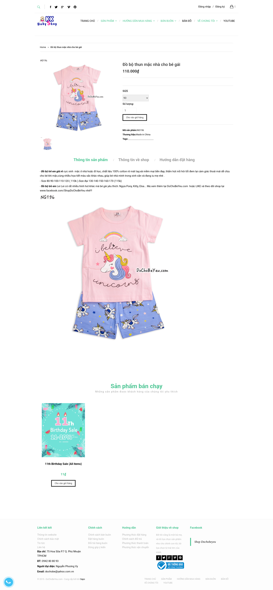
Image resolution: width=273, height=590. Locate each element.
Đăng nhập (204, 6)
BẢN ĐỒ (224, 579)
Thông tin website (47, 534)
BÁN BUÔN (168, 21)
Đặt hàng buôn (96, 539)
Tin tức (41, 543)
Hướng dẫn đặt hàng (177, 160)
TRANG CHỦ (150, 579)
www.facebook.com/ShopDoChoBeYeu (62, 190)
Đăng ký (220, 6)
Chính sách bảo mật (48, 539)
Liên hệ (41, 547)
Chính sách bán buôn (99, 534)
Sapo (82, 579)
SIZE (125, 91)
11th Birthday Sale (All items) (63, 465)
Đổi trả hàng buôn (97, 543)
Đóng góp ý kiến (97, 547)
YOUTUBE (168, 583)
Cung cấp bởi (70, 579)
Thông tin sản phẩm (91, 160)
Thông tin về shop (133, 160)
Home (43, 47)
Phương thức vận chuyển (135, 547)
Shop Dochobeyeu (205, 541)
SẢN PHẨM (109, 21)
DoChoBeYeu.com (177, 186)
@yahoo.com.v (63, 571)
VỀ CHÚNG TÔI (207, 21)
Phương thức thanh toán (135, 543)
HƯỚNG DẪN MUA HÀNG (139, 21)
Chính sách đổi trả (132, 539)
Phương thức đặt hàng (134, 534)
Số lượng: (128, 103)
